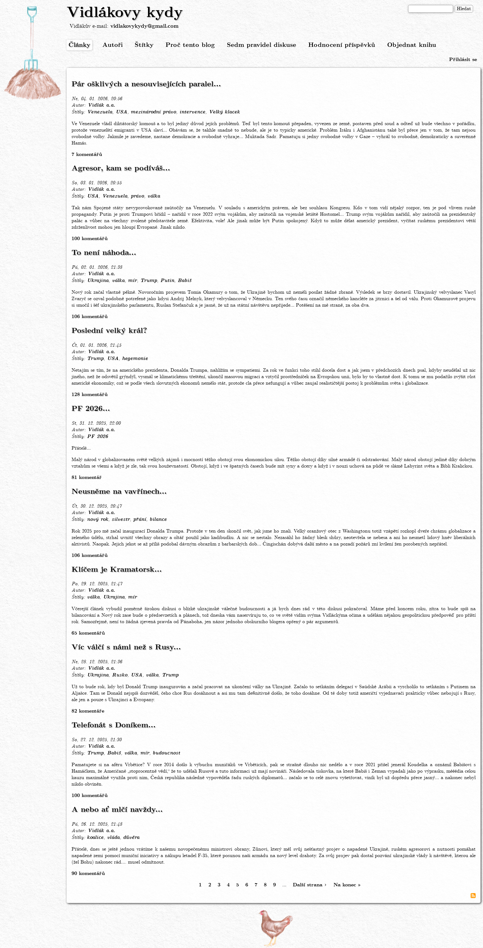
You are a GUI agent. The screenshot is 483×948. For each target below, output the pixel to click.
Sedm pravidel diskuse (261, 45)
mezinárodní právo (153, 112)
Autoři (112, 45)
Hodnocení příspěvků (341, 45)
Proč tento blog (190, 45)
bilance (158, 519)
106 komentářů (90, 316)
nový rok (97, 519)
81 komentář (87, 477)
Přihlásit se (463, 59)
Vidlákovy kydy (125, 13)
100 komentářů (90, 238)
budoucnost (166, 753)
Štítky (144, 45)
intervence (192, 112)
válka (153, 196)
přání (139, 519)
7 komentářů (87, 154)
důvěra (131, 837)
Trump (148, 280)
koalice (95, 837)
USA (121, 112)
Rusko (119, 675)
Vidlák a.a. (101, 105)
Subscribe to (473, 895)
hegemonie (135, 358)
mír (132, 280)
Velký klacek (224, 112)
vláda (113, 837)
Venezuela (99, 112)
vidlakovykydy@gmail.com (144, 26)
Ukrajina (97, 280)
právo (137, 196)
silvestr (121, 519)
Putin (167, 280)
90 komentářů (88, 873)
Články (79, 45)
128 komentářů (90, 394)
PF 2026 (97, 436)
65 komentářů (88, 633)
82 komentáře (88, 711)
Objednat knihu (411, 45)
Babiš (184, 280)
